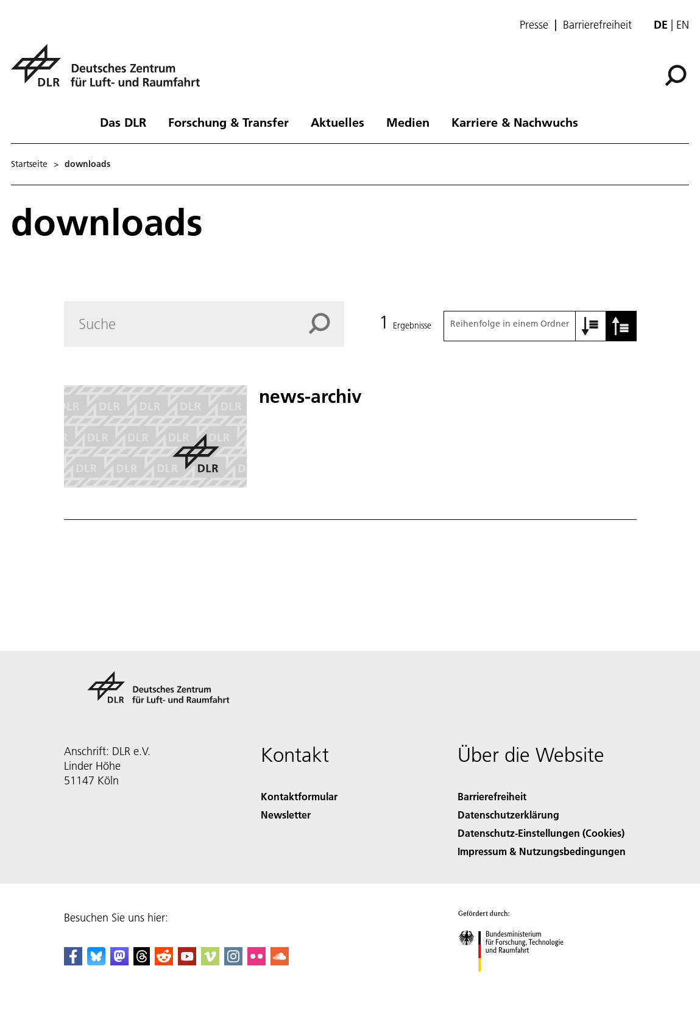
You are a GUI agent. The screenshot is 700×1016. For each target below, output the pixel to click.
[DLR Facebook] (73, 961)
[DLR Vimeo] (210, 961)
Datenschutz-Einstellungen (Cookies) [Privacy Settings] (541, 832)
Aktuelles (337, 122)
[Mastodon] (119, 961)
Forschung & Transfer (228, 122)
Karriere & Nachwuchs (514, 122)
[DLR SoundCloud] (279, 961)
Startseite (29, 164)
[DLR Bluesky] (96, 961)
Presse (534, 25)
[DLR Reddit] (164, 961)
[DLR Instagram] (233, 961)
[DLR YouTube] (187, 961)
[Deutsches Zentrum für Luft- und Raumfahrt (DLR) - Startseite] (110, 72)
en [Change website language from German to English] (682, 25)
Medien (408, 122)
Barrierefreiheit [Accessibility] (492, 796)
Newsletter (286, 814)
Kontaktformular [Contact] (299, 796)
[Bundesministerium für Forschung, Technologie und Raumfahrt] (517, 982)
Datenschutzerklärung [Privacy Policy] (508, 814)
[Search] (204, 324)
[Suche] (676, 76)
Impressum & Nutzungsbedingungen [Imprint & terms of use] (542, 851)
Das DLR (123, 122)
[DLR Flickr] (256, 961)
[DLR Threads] (141, 961)
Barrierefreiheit (597, 25)
